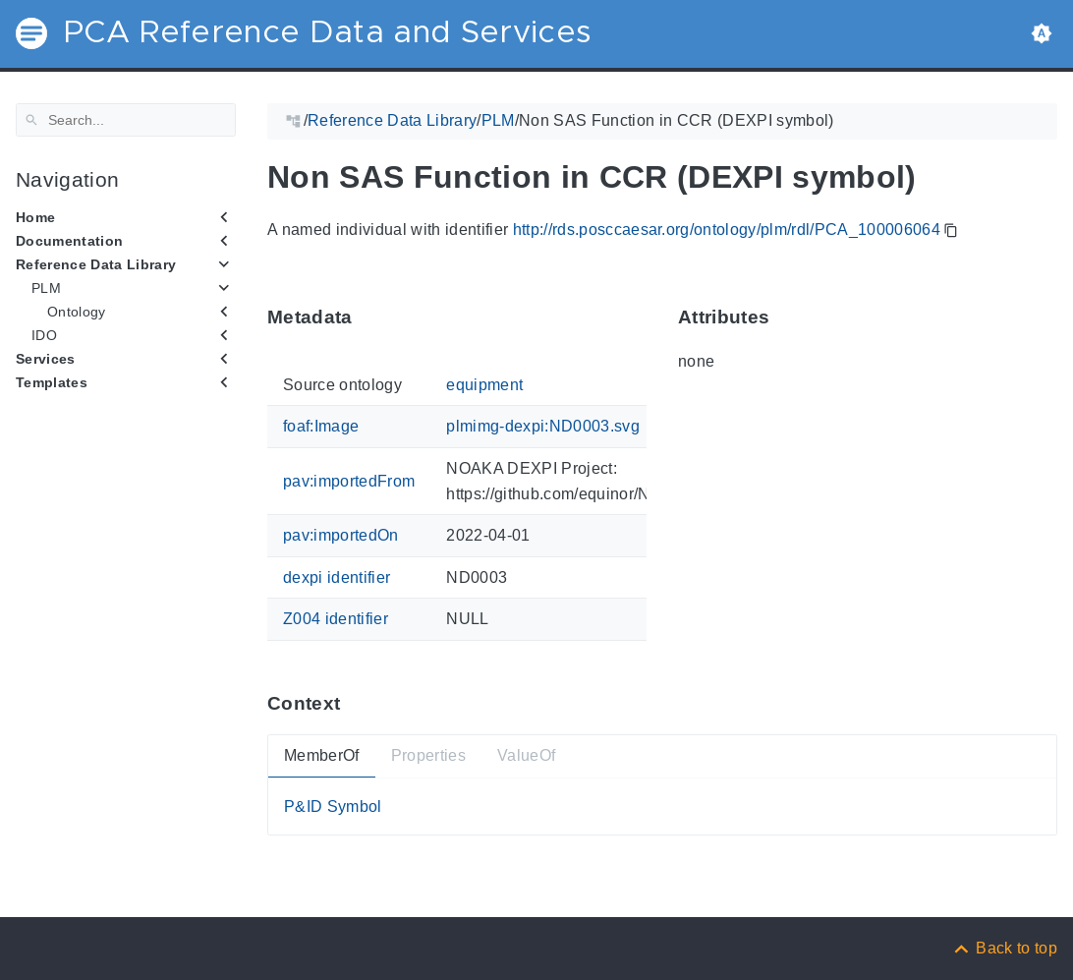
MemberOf (322, 755)
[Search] (126, 120)
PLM (46, 288)
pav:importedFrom (349, 481)
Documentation (69, 241)
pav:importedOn (341, 535)
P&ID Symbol (333, 805)
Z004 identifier (335, 618)
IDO (44, 335)
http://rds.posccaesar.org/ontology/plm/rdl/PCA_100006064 (726, 229)
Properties (428, 755)
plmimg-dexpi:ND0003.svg (543, 426)
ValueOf (526, 755)
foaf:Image (321, 426)
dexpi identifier (336, 576)
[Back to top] (1004, 948)
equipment (484, 384)
